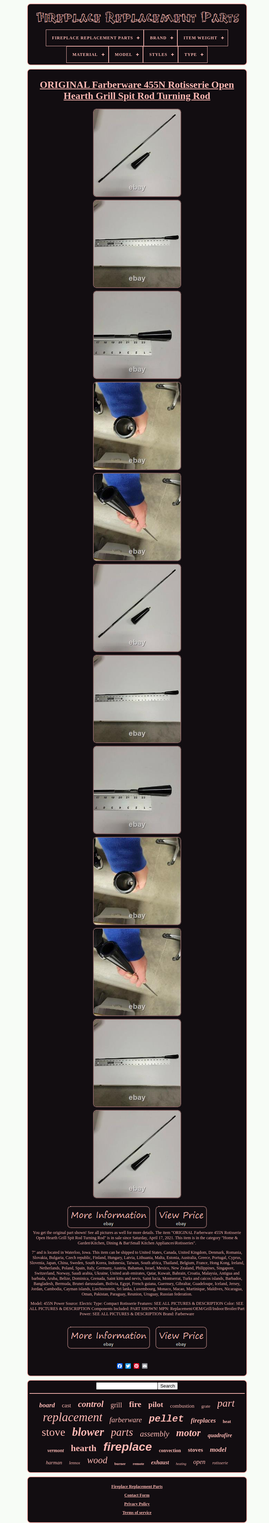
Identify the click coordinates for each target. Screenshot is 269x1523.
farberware (125, 1420)
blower (88, 1432)
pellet (166, 1419)
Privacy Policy (137, 1503)
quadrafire (220, 1435)
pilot (155, 1404)
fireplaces (203, 1420)
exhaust (160, 1462)
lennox (74, 1462)
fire (135, 1404)
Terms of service (137, 1512)
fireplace (127, 1446)
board (47, 1405)
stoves (195, 1450)
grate (205, 1406)
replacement (72, 1417)
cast (66, 1405)
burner (120, 1464)
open (199, 1461)
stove (53, 1432)
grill (116, 1405)
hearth (83, 1448)
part (226, 1403)
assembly (154, 1434)
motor (188, 1432)
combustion (182, 1406)
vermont (56, 1450)
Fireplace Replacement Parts (137, 1486)
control (91, 1404)
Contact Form (136, 1495)
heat (227, 1421)
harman (54, 1462)
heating (181, 1464)
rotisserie (220, 1462)
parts (122, 1432)
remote (138, 1464)
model (218, 1449)
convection (170, 1450)
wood (97, 1460)
